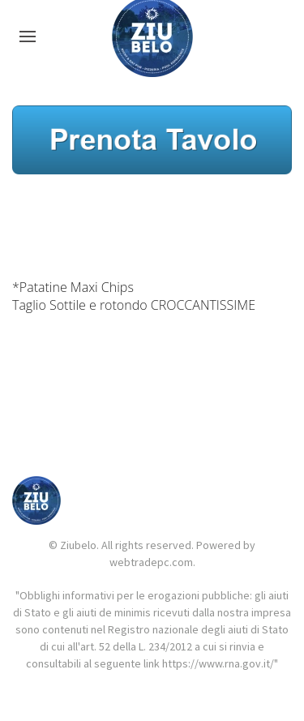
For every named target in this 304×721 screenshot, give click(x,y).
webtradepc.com (151, 562)
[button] (27, 36)
